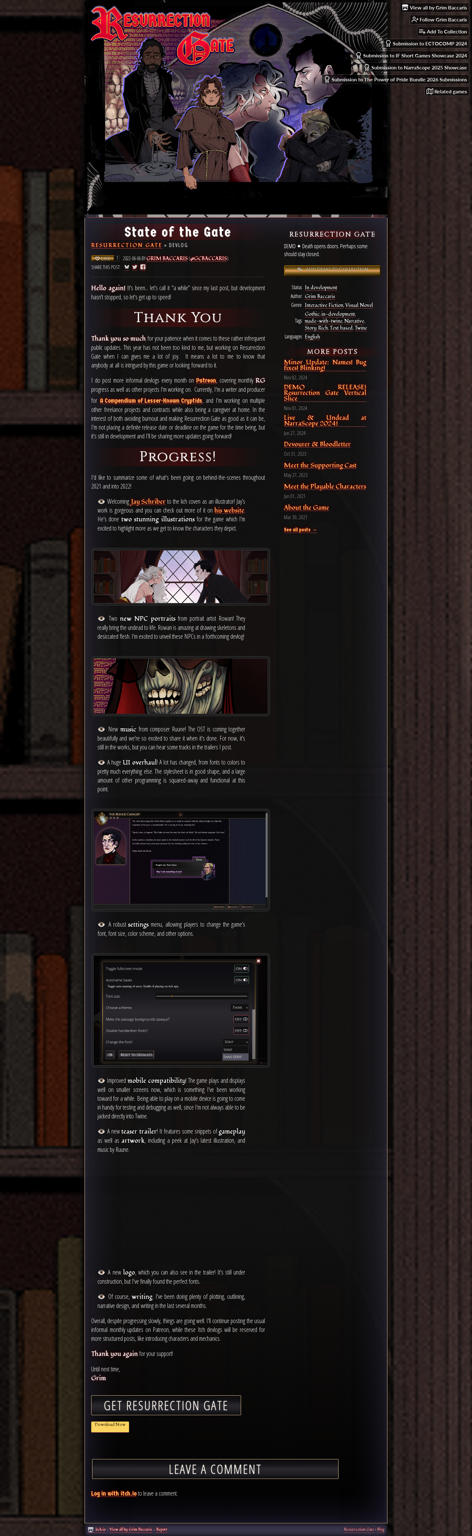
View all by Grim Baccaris (130, 1529)
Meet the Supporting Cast (320, 466)
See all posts (297, 530)
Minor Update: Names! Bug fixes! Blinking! (325, 365)
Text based (342, 328)
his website (229, 511)
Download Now (110, 1425)
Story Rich (316, 328)
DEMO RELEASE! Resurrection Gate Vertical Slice (325, 393)
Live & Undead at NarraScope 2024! (325, 421)
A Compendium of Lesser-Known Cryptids (151, 401)
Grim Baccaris (167, 259)
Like (102, 258)
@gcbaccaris (209, 259)
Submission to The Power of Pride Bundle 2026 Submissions (395, 79)
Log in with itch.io (114, 1494)
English (312, 337)
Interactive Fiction (324, 305)
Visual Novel (359, 305)
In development (321, 288)
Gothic (312, 314)
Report (161, 1529)
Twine (362, 328)
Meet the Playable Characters (325, 487)
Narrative (355, 321)
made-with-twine (324, 321)
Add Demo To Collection (332, 269)
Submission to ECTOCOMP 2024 (426, 43)
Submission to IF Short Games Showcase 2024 (411, 55)
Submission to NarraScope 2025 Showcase (415, 67)
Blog (380, 1529)
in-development (339, 314)
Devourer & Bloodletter (317, 445)
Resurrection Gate (127, 246)
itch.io (100, 1529)
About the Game (306, 508)
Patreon (206, 381)
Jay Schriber (148, 502)
